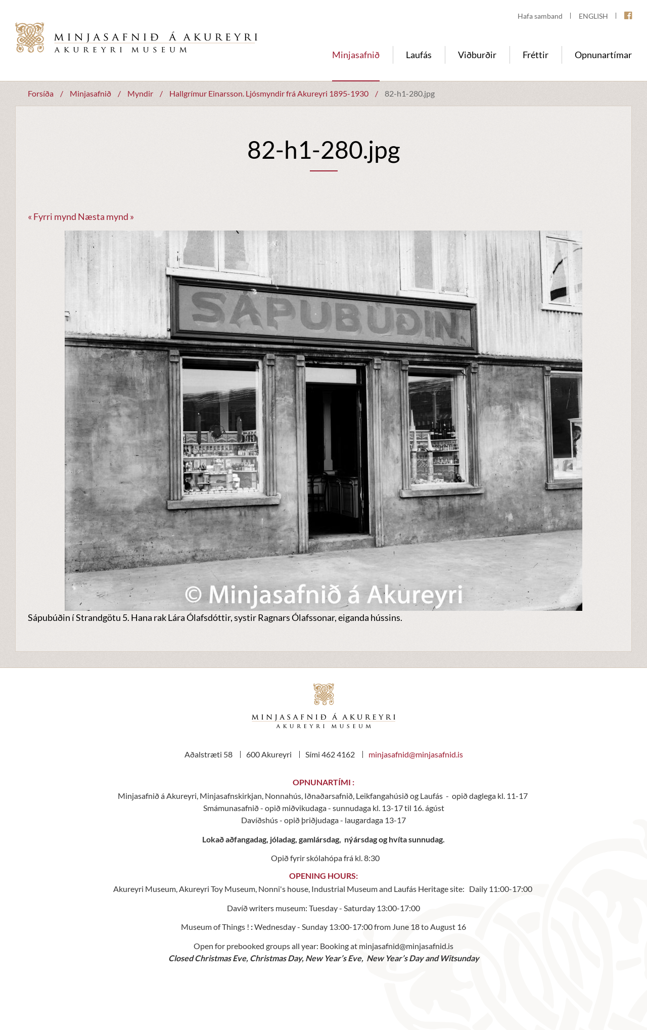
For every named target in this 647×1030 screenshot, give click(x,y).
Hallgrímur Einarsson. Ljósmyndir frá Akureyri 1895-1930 (269, 93)
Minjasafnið (90, 93)
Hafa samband (540, 16)
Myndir (140, 93)
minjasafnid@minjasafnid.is (415, 754)
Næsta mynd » (106, 216)
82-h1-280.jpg (410, 93)
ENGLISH (593, 16)
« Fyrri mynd (52, 216)
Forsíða (41, 93)
